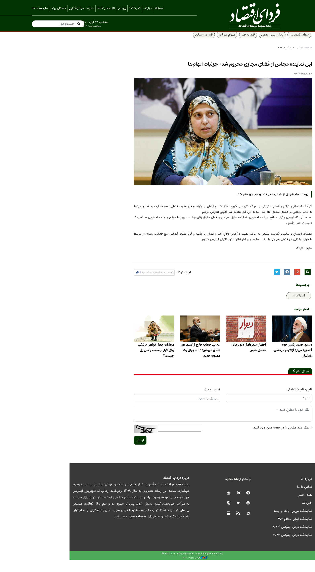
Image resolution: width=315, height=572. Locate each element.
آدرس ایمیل (179, 401)
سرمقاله (159, 8)
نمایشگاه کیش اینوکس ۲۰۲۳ (263, 538)
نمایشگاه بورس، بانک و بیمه (264, 522)
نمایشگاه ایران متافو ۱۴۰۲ (265, 530)
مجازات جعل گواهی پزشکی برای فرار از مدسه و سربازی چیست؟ (120, 362)
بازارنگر (147, 8)
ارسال (102, 452)
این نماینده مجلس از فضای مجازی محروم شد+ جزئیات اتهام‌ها (221, 69)
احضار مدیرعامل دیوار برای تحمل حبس (217, 359)
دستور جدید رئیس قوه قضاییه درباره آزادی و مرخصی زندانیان (263, 359)
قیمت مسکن (175, 39)
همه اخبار (276, 506)
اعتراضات (270, 305)
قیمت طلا (219, 39)
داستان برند (58, 8)
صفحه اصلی (275, 52)
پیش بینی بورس (243, 39)
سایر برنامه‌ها (40, 8)
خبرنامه (278, 514)
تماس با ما (275, 498)
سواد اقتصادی (270, 39)
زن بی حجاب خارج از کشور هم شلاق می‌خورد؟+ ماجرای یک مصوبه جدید (167, 362)
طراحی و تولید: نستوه (160, 569)
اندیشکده (135, 8)
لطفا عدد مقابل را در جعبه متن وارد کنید (253, 439)
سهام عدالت (198, 39)
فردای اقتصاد (246, 15)
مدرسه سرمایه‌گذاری (81, 8)
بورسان (122, 8)
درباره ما (277, 490)
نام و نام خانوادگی (270, 401)
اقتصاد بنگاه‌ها (106, 8)
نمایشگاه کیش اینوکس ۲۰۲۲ (263, 547)
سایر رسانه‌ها (255, 52)
